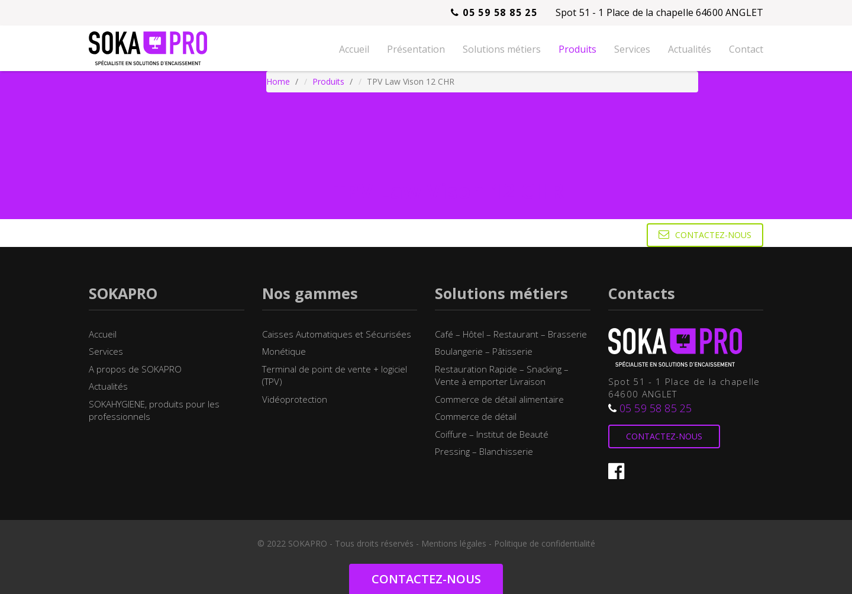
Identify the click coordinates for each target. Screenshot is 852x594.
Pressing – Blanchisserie (484, 451)
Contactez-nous (705, 234)
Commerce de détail (476, 416)
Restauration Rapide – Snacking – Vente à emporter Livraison (502, 375)
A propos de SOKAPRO (135, 369)
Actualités (689, 49)
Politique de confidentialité (544, 543)
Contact (746, 49)
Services (632, 49)
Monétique (284, 351)
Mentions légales (453, 543)
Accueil (354, 49)
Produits (577, 49)
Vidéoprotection (294, 399)
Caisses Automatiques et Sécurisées (336, 334)
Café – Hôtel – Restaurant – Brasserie (511, 334)
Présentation (416, 49)
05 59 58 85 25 (494, 12)
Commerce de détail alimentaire (499, 399)
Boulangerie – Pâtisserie (483, 351)
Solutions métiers (502, 49)
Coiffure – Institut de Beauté (491, 434)
